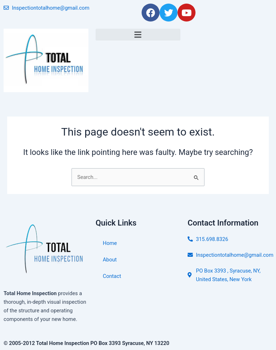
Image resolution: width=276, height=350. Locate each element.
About (110, 259)
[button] (138, 35)
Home (110, 243)
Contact (112, 276)
